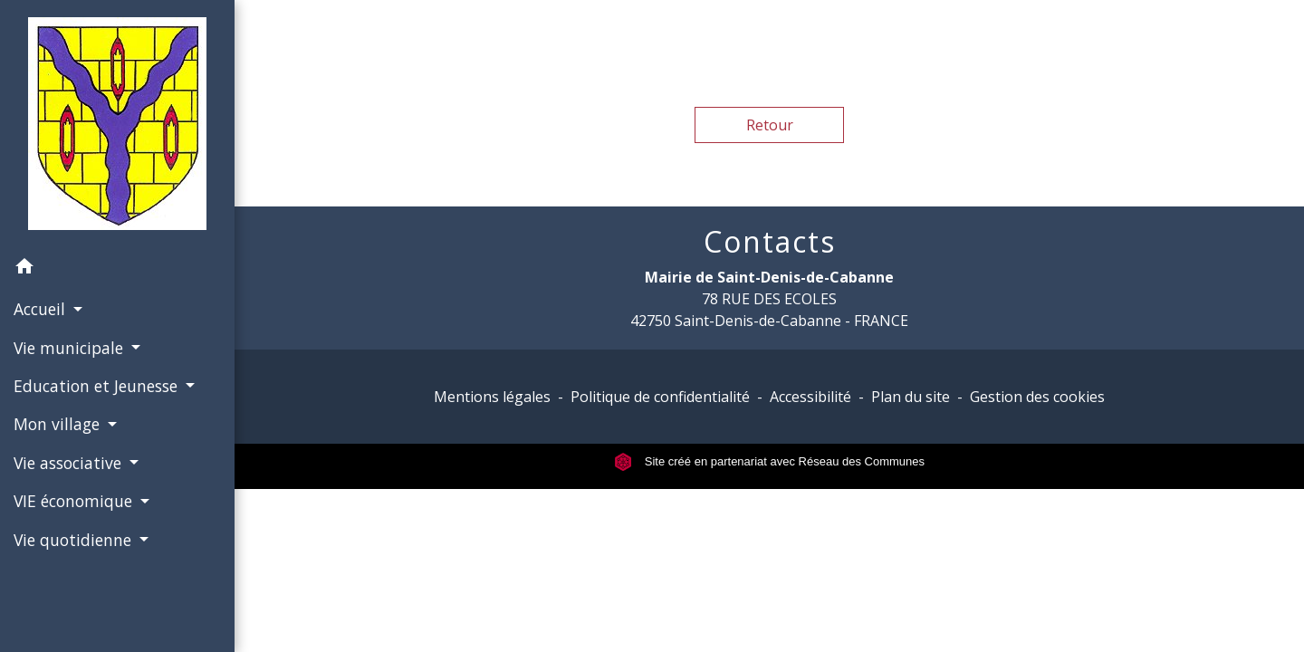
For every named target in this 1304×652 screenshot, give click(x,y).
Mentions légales (492, 397)
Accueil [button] (42, 309)
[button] (117, 269)
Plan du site (910, 397)
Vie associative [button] (70, 463)
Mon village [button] (59, 424)
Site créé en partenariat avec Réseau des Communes (769, 461)
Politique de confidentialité (660, 397)
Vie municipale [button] (71, 348)
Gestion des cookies (1037, 397)
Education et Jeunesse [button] (98, 386)
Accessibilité (810, 397)
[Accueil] (117, 124)
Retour (769, 125)
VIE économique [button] (75, 501)
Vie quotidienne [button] (75, 540)
